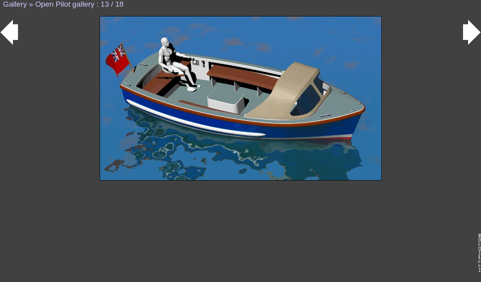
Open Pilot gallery (64, 4)
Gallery (15, 4)
